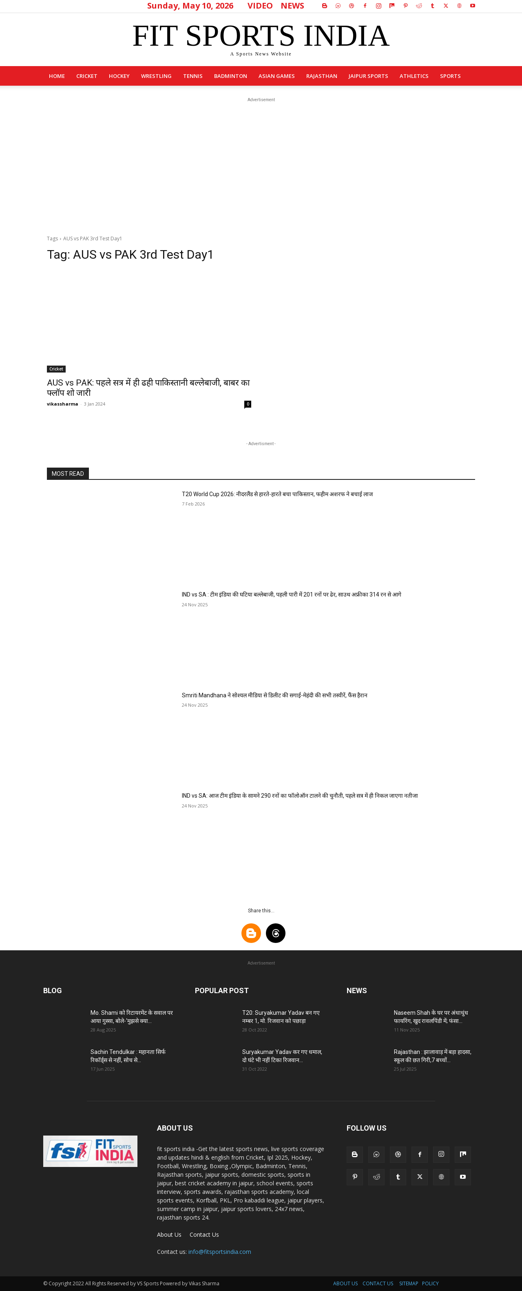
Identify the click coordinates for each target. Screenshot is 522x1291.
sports (450, 76)
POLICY (430, 1283)
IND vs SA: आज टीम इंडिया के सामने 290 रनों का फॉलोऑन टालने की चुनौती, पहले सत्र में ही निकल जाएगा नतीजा (300, 795)
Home (57, 76)
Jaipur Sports (368, 76)
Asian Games (277, 76)
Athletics (414, 76)
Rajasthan (321, 76)
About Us (169, 1234)
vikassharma (62, 404)
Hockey (119, 76)
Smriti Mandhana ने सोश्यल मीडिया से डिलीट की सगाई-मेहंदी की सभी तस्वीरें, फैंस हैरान (274, 695)
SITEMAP (408, 1283)
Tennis (193, 76)
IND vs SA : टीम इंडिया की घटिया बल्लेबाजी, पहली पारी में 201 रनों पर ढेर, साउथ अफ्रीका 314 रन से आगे (291, 594)
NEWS (292, 5)
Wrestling (156, 76)
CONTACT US (378, 1283)
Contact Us (204, 1234)
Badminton (230, 76)
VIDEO (260, 5)
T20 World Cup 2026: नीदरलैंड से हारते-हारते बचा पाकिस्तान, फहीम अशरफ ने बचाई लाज (277, 494)
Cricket (86, 76)
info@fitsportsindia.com (219, 1252)
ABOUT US (345, 1283)
